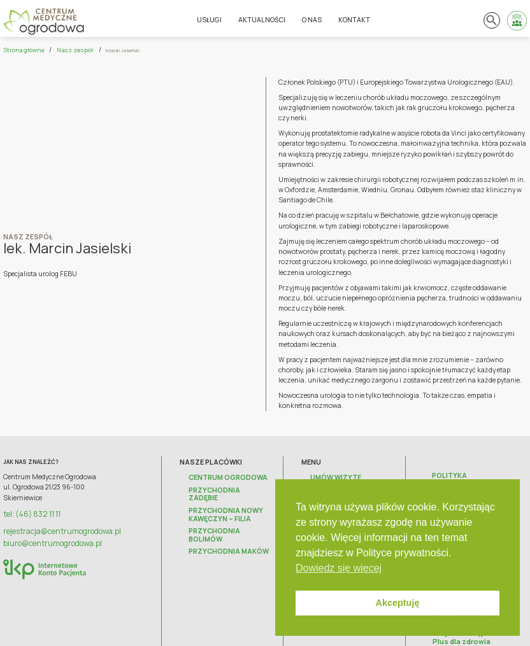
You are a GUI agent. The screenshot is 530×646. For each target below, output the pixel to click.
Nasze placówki (215, 460)
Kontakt (355, 19)
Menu (319, 460)
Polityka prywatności (467, 473)
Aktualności (263, 19)
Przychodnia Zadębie (222, 485)
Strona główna (19, 49)
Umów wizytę (332, 474)
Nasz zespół (63, 49)
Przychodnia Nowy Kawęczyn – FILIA (219, 500)
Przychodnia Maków (221, 526)
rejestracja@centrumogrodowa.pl (54, 527)
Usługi (210, 19)
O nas (313, 19)
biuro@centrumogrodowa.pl (46, 537)
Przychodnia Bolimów (225, 514)
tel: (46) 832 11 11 (28, 511)
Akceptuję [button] (398, 603)
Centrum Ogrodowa (221, 474)
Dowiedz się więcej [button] (339, 568)
